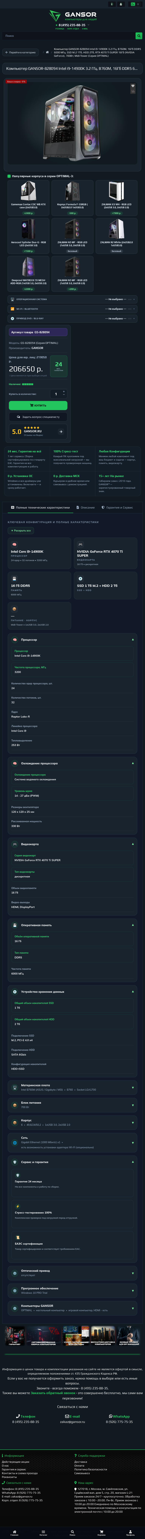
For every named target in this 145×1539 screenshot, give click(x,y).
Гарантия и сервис (14, 1469)
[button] (72, 25)
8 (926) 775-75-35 (119, 1422)
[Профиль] (130, 1533)
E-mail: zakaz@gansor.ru (17, 1496)
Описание (86, 507)
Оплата (79, 1465)
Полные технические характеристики (40, 507)
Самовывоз (82, 1473)
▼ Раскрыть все (21, 530)
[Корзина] (101, 1533)
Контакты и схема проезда (20, 1473)
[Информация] (112, 4)
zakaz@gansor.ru (72, 1422)
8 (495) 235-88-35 (94, 1388)
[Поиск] (72, 1533)
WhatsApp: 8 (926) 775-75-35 (21, 1492)
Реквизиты (9, 1476)
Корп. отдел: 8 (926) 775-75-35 (22, 1500)
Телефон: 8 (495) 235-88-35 (20, 1488)
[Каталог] (43, 1533)
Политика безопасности (90, 1469)
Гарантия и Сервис (117, 507)
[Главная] (14, 1533)
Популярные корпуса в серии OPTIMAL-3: (42, 176)
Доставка (80, 1461)
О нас (5, 1465)
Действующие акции (15, 1461)
